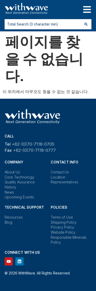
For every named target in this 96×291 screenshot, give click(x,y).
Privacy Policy (62, 227)
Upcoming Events (19, 197)
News (9, 192)
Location (58, 177)
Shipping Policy (64, 222)
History (10, 187)
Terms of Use (62, 217)
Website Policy (63, 232)
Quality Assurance (20, 182)
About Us (12, 172)
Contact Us (60, 172)
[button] (86, 9)
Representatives (64, 182)
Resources (14, 217)
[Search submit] (86, 24)
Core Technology (19, 177)
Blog (8, 222)
